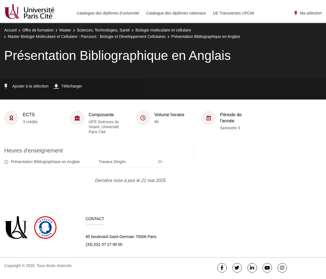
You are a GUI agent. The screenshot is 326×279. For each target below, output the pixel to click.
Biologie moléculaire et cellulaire (163, 30)
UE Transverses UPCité (233, 13)
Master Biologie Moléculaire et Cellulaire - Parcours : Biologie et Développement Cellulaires (87, 36)
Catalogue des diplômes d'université (108, 13)
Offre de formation (38, 30)
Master (65, 30)
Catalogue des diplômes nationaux (176, 13)
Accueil (10, 30)
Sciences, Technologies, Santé (103, 30)
